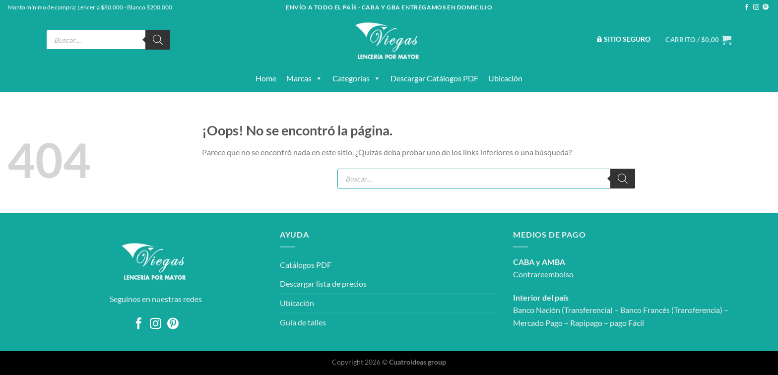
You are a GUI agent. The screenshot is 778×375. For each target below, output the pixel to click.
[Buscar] (157, 40)
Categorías (356, 78)
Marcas (304, 78)
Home (266, 78)
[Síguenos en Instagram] (756, 7)
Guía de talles (303, 322)
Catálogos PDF (305, 264)
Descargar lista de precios (323, 283)
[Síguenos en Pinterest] (766, 7)
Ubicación (505, 78)
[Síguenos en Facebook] (747, 7)
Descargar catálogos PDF (434, 78)
